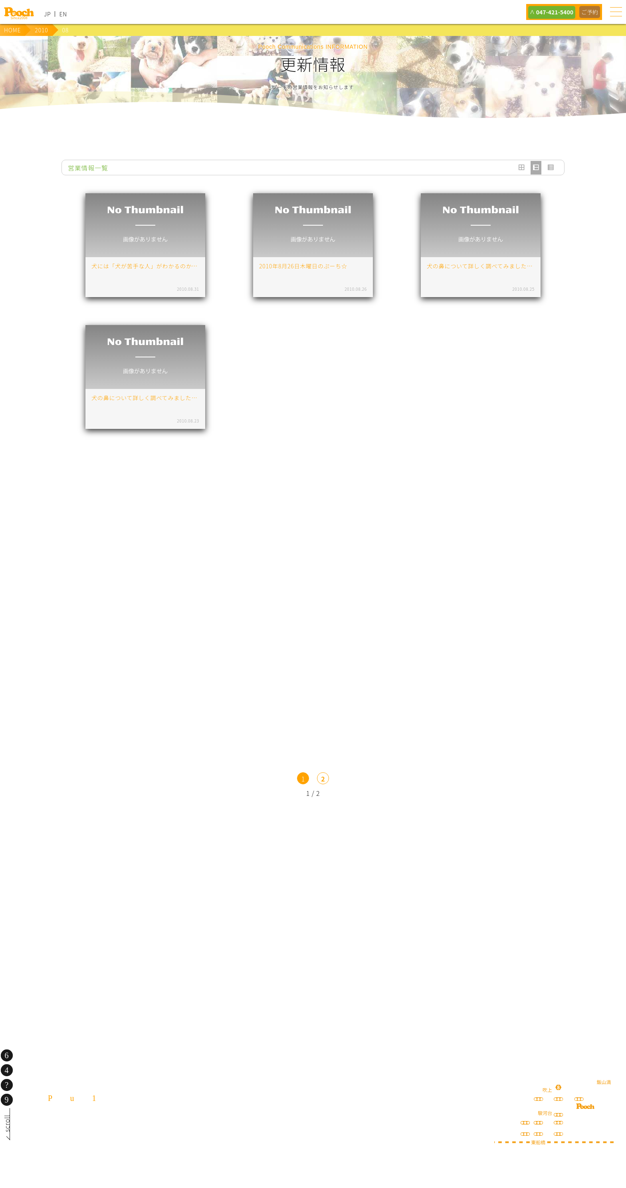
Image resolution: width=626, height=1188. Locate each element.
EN (63, 14)
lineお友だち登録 (250, 880)
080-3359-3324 (98, 1143)
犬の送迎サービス (124, 880)
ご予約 (589, 12)
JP (47, 14)
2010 (41, 30)
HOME (12, 30)
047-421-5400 (552, 12)
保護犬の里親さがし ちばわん (187, 942)
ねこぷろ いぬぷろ (439, 942)
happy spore (502, 888)
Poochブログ (376, 880)
